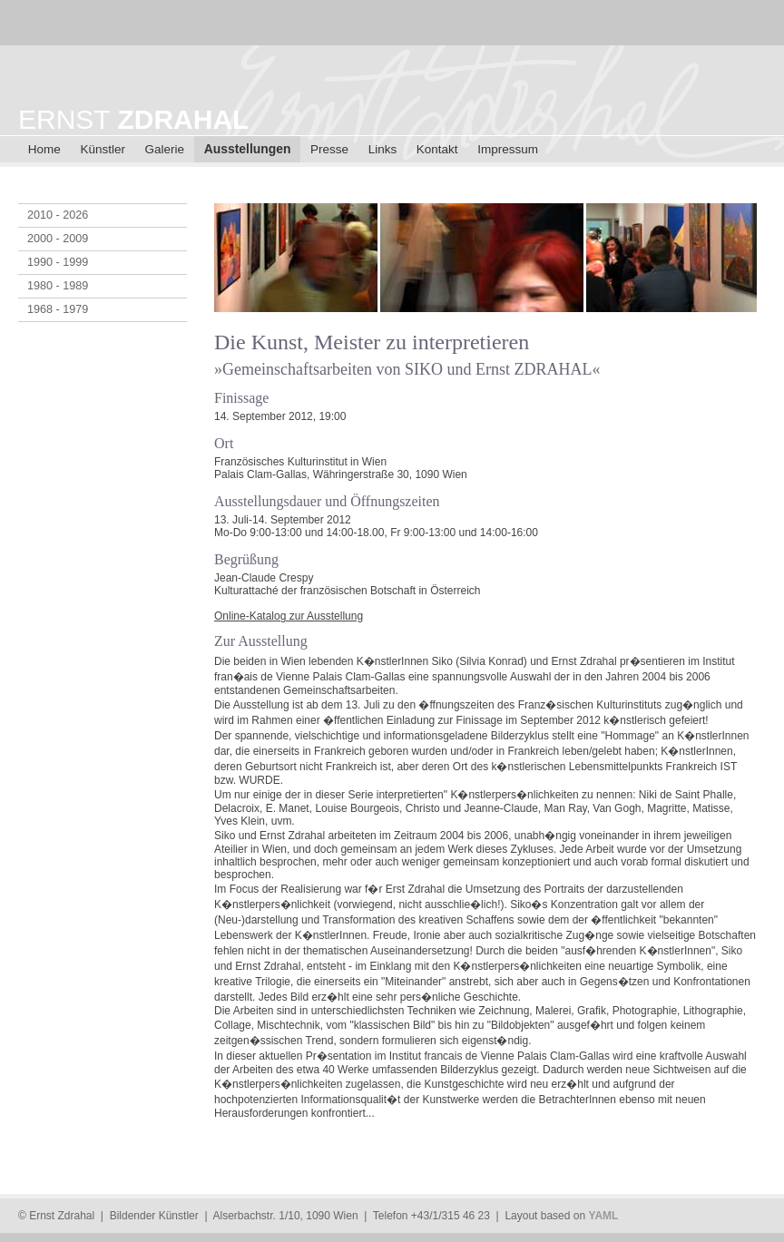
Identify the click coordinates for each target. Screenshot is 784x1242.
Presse (329, 149)
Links (382, 149)
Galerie (165, 149)
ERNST (133, 119)
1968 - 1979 (57, 309)
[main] (490, 676)
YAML (603, 1215)
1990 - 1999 (57, 262)
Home (44, 149)
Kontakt (437, 149)
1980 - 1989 (57, 285)
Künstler (102, 149)
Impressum (507, 149)
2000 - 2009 (57, 238)
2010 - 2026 (57, 215)
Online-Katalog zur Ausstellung (288, 616)
